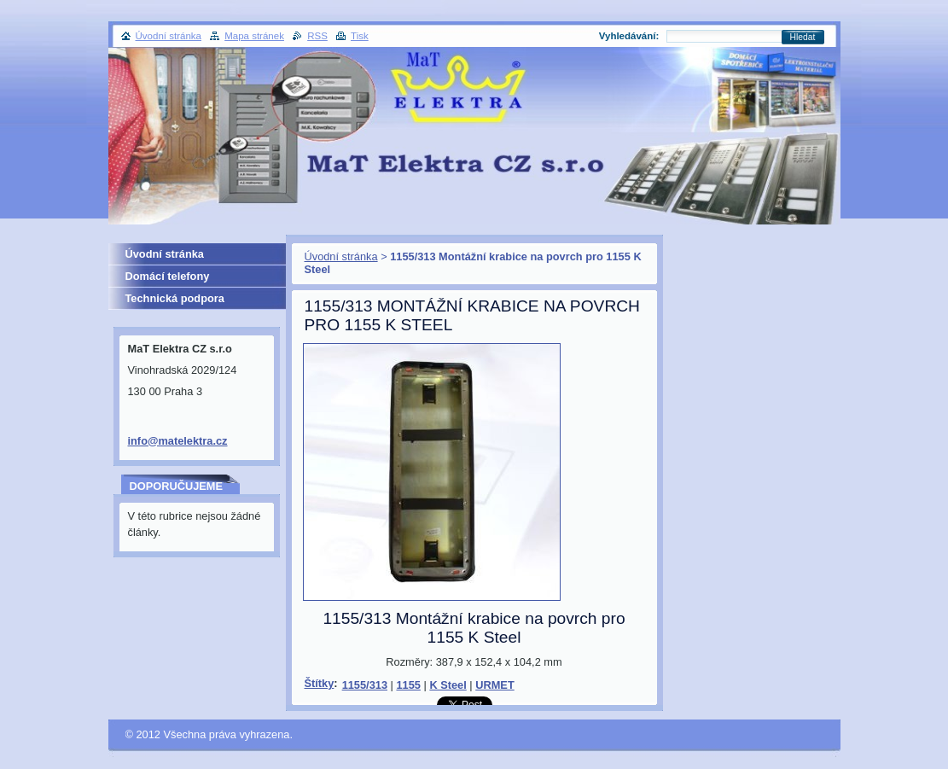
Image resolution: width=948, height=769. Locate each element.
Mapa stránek (254, 36)
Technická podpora (174, 298)
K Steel (447, 685)
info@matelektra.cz (178, 440)
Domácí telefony (167, 276)
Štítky (319, 683)
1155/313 (364, 685)
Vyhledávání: (629, 36)
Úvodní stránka (341, 256)
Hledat (803, 37)
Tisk (360, 36)
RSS (317, 36)
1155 (408, 685)
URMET (495, 685)
